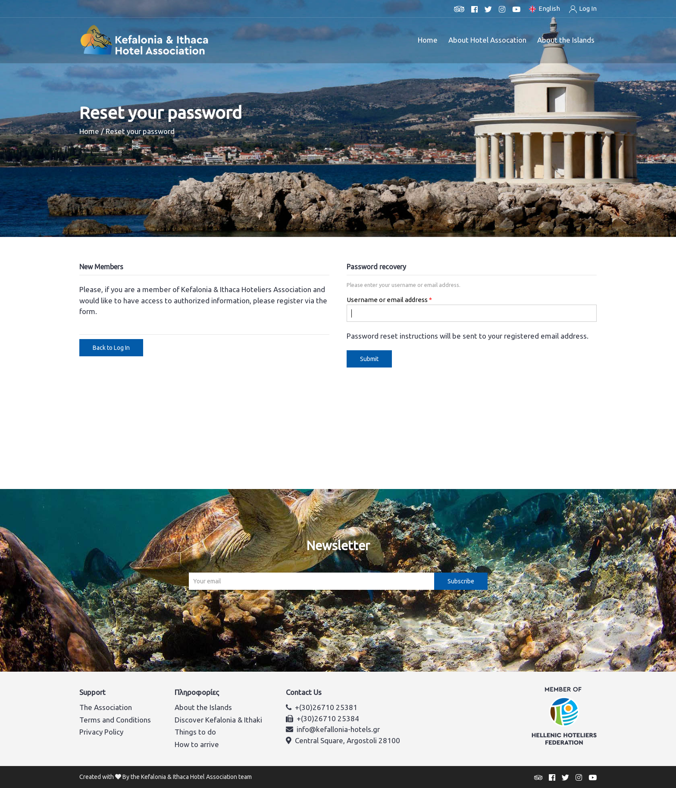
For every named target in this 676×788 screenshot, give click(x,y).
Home (428, 40)
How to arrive (197, 744)
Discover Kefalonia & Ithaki (218, 720)
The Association (105, 707)
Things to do (195, 732)
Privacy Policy (101, 732)
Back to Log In (111, 347)
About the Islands (203, 707)
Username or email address (387, 299)
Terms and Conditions (115, 720)
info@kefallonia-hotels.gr (338, 729)
